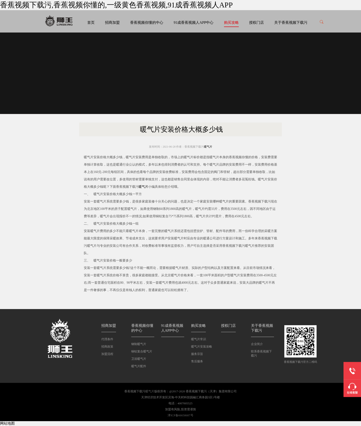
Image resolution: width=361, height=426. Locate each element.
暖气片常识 (198, 339)
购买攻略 (231, 22)
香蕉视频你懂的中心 (146, 22)
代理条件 (107, 339)
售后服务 (197, 361)
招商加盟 (112, 22)
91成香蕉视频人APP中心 (193, 22)
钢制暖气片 (138, 344)
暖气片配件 (138, 366)
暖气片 (208, 146)
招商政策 (107, 346)
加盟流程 (107, 354)
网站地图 (7, 423)
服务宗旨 (197, 354)
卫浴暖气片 (138, 358)
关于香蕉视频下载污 (290, 22)
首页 (91, 22)
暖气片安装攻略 (201, 346)
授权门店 (256, 22)
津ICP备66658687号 (180, 415)
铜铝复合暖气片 (141, 351)
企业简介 (257, 344)
